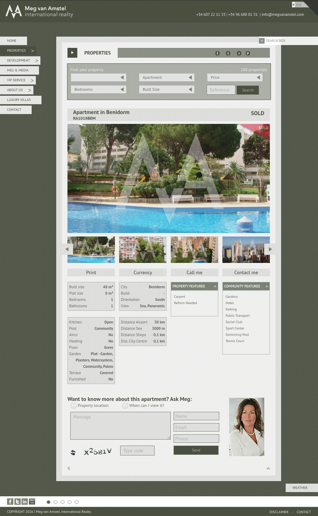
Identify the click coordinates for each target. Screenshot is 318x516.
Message (120, 426)
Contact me (246, 272)
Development (22, 61)
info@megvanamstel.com (283, 14)
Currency (143, 272)
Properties (20, 51)
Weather (300, 487)
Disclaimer (279, 512)
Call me (194, 272)
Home (12, 40)
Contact (14, 109)
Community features (242, 286)
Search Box (276, 40)
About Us (19, 91)
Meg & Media (17, 70)
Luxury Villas (19, 99)
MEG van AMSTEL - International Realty (105, 11)
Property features (189, 286)
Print (91, 272)
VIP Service (20, 81)
